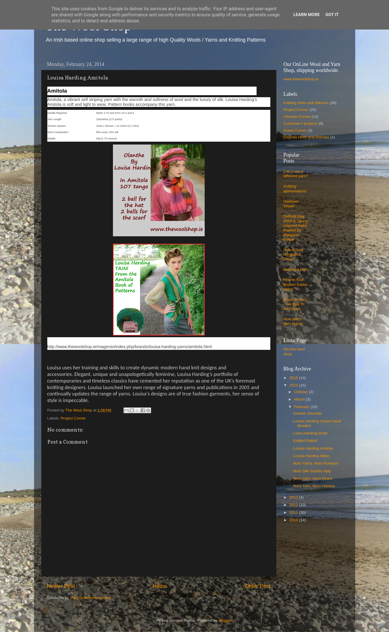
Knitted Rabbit (305, 440)
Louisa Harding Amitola (313, 448)
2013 (294, 497)
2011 (294, 512)
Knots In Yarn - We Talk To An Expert (295, 304)
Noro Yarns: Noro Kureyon (315, 463)
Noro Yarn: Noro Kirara (312, 478)
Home (160, 586)
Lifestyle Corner (297, 116)
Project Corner (73, 418)
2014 (294, 385)
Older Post (257, 586)
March (300, 399)
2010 (294, 520)
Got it (332, 14)
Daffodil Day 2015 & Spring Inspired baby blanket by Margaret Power (296, 228)
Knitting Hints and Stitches (306, 103)
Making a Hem (296, 269)
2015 (294, 378)
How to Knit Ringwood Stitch (293, 254)
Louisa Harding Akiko (311, 456)
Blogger (225, 620)
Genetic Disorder (307, 413)
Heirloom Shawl (291, 203)
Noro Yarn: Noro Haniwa (314, 486)
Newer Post (61, 586)
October (301, 392)
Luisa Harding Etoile (310, 433)
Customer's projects (301, 123)
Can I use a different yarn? (296, 173)
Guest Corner (295, 130)
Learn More (306, 14)
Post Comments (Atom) (91, 598)
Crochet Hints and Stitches (306, 137)
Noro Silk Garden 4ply (312, 471)
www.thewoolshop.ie (301, 79)
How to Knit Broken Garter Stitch (296, 284)
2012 (294, 505)
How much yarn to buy (293, 321)
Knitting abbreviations (295, 188)
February (302, 407)
